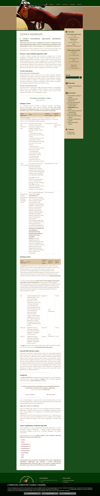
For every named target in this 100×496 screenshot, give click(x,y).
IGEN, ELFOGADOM (30, 394)
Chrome (23, 439)
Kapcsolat (79, 4)
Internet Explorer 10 (25, 446)
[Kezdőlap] (46, 4)
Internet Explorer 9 (25, 448)
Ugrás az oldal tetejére (69, 480)
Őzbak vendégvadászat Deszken (73, 108)
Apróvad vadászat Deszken (74, 102)
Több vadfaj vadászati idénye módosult (74, 116)
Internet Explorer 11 (25, 444)
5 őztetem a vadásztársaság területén (74, 119)
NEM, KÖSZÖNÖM (50, 394)
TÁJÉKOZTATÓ (68, 493)
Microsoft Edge (24, 452)
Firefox (22, 442)
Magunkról (51, 4)
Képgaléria (72, 4)
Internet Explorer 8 (25, 450)
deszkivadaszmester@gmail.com (73, 45)
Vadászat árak (71, 132)
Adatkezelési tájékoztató (64, 489)
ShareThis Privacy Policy (54, 275)
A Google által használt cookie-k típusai (44, 347)
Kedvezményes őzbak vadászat (73, 123)
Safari (22, 457)
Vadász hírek (65, 4)
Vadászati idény (71, 133)
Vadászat (58, 4)
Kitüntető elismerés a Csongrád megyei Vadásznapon (73, 105)
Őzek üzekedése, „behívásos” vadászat (74, 96)
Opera (22, 454)
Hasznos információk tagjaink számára (74, 86)
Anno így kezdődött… (72, 114)
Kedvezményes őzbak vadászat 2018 (73, 99)
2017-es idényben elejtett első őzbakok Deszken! (75, 111)
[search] (72, 77)
